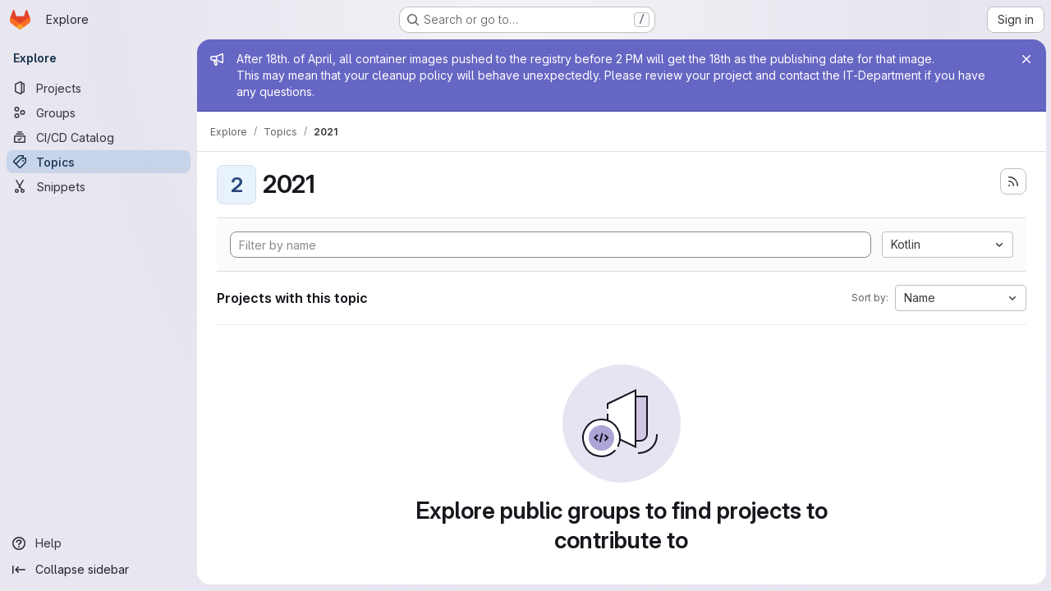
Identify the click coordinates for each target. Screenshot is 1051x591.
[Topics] (98, 161)
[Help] (98, 543)
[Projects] (98, 87)
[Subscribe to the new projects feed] (1011, 181)
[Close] (1025, 59)
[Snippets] (98, 186)
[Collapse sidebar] (98, 569)
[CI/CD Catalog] (98, 137)
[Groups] (98, 112)
